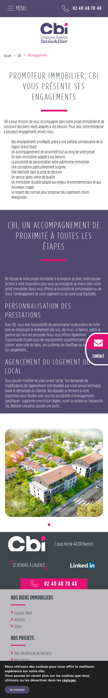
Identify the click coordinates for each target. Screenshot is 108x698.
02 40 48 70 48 (82, 8)
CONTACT (98, 356)
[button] (15, 504)
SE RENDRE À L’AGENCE (29, 565)
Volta (17, 626)
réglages (69, 680)
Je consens (17, 690)
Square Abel (23, 613)
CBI (19, 56)
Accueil (7, 56)
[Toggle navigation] (15, 7)
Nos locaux (22, 660)
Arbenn (19, 619)
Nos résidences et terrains (33, 653)
